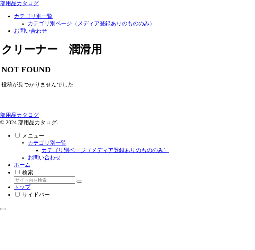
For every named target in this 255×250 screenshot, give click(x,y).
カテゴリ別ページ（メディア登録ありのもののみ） (105, 150)
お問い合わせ (44, 157)
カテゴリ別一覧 (47, 143)
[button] (79, 182)
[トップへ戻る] (3, 209)
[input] (44, 180)
